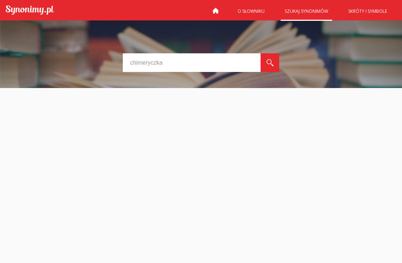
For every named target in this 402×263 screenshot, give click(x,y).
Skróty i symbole (367, 11)
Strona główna (215, 13)
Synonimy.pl (29, 10)
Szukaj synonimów (306, 11)
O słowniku (251, 11)
